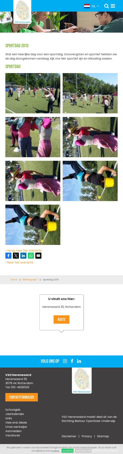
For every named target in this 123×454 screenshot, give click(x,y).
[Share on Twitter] (16, 256)
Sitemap (103, 436)
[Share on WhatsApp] (31, 256)
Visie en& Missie (16, 422)
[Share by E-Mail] (38, 256)
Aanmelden (13, 431)
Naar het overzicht (19, 262)
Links (8, 418)
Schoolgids (12, 410)
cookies (55, 450)
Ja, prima (67, 450)
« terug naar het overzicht (23, 250)
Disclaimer (69, 436)
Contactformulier (21, 397)
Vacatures (12, 435)
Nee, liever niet (83, 450)
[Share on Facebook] (8, 256)
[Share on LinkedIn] (23, 256)
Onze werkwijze (16, 427)
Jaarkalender (14, 414)
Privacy (87, 436)
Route (62, 319)
